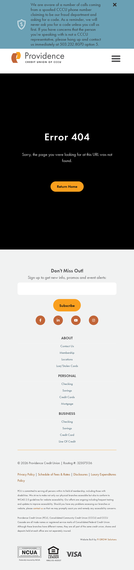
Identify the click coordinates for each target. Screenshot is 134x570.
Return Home (67, 186)
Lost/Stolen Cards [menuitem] (67, 366)
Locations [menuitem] (67, 359)
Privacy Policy (26, 474)
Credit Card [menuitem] (67, 435)
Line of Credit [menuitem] (67, 441)
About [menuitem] (67, 338)
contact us (38, 508)
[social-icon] (40, 320)
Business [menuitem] (67, 413)
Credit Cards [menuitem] (67, 397)
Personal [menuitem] (67, 375)
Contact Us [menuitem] (67, 346)
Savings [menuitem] (67, 390)
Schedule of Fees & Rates (54, 474)
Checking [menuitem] (67, 384)
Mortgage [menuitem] (67, 404)
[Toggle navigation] (116, 60)
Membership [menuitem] (67, 353)
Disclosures (80, 474)
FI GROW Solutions (106, 539)
